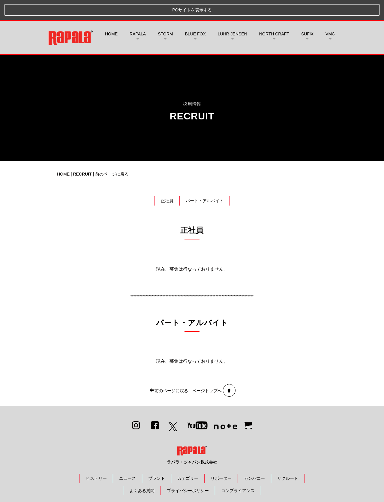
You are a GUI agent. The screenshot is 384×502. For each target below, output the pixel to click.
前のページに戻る (112, 154)
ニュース (127, 458)
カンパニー (254, 458)
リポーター (221, 458)
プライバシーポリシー (188, 470)
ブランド (156, 458)
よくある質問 (141, 470)
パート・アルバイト (205, 181)
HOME (111, 14)
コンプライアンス (238, 470)
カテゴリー (187, 458)
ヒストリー (96, 458)
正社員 (167, 181)
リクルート (287, 458)
